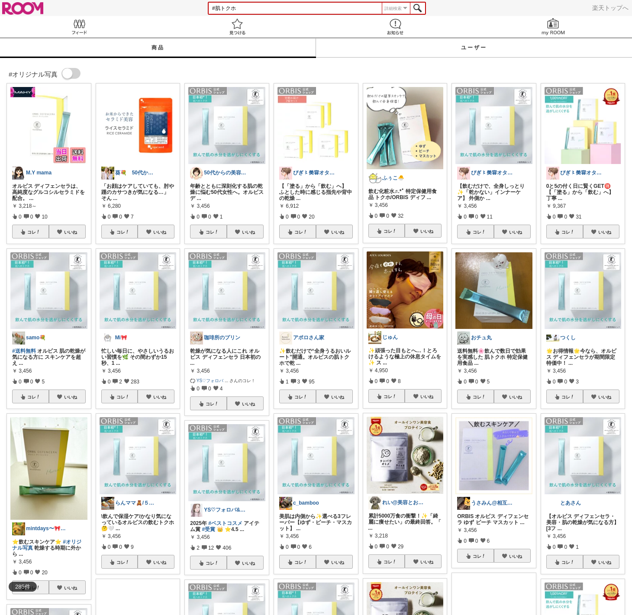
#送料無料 (24, 351)
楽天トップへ (610, 7)
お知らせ (395, 26)
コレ (33, 232)
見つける (237, 26)
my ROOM (553, 26)
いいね (70, 232)
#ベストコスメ (225, 523)
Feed (79, 26)
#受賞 (209, 529)
